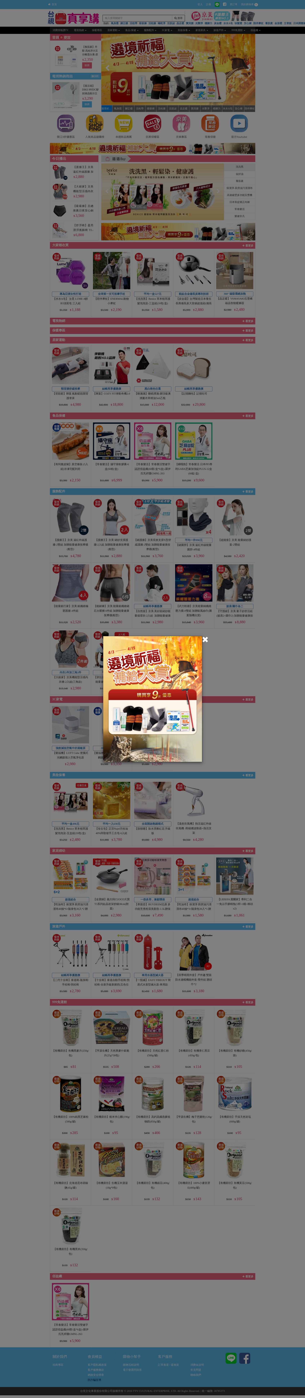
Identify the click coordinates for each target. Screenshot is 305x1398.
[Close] (205, 640)
